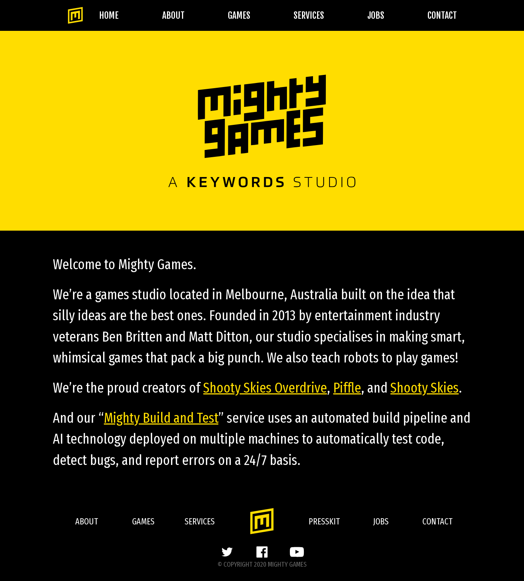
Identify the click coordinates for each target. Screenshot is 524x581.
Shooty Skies (424, 387)
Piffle (347, 387)
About (173, 15)
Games (239, 15)
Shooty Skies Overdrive (265, 387)
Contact (442, 15)
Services (309, 15)
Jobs (375, 15)
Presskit (324, 521)
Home (109, 15)
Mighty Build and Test (161, 417)
